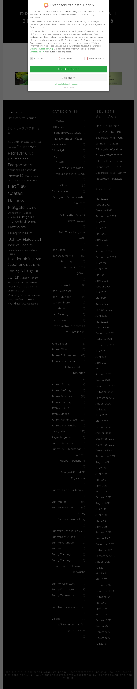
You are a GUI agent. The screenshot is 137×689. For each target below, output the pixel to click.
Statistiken (64, 57)
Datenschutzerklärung (41, 47)
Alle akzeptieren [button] (68, 67)
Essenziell (37, 57)
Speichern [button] (68, 76)
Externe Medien (95, 57)
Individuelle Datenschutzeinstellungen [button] (69, 83)
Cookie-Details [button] (68, 87)
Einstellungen (37, 50)
